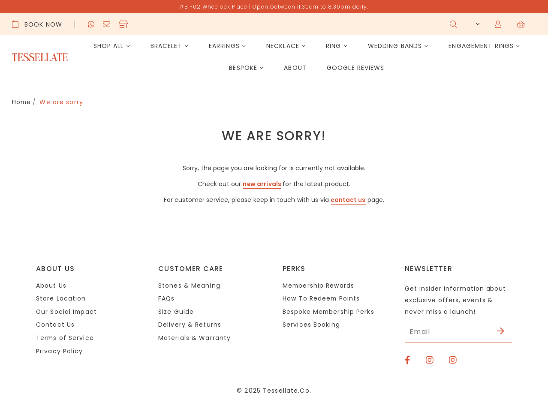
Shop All (108, 46)
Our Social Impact (67, 311)
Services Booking (311, 324)
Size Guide (176, 311)
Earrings (224, 46)
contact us (348, 199)
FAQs (166, 298)
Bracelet (166, 46)
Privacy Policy (59, 351)
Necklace (282, 46)
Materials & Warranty (194, 338)
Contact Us (55, 324)
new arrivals (262, 183)
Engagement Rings (481, 46)
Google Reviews (356, 67)
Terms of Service (65, 338)
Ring (333, 46)
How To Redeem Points (322, 298)
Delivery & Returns (189, 324)
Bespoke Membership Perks (329, 311)
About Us (51, 284)
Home (22, 102)
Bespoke (243, 67)
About (295, 67)
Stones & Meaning (189, 284)
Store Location (61, 298)
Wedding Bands (395, 46)
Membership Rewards (319, 284)
